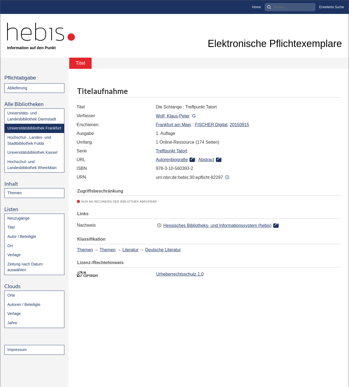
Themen (14, 193)
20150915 (239, 124)
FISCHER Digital (211, 124)
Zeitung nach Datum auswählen (25, 267)
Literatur (130, 249)
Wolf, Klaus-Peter (172, 116)
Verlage (14, 255)
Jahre (12, 323)
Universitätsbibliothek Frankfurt (34, 128)
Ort (10, 246)
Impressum (17, 349)
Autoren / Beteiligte (24, 304)
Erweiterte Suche (331, 7)
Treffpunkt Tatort (171, 151)
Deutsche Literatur (163, 249)
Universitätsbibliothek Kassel (32, 152)
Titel (11, 227)
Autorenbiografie (172, 159)
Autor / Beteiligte (21, 236)
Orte (11, 295)
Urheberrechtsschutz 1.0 (179, 274)
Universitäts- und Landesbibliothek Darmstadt (31, 116)
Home (256, 7)
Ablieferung (17, 88)
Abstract (206, 159)
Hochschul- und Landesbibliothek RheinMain (32, 164)
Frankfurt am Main (173, 124)
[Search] (290, 7)
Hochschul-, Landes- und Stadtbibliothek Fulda (29, 140)
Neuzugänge (18, 218)
